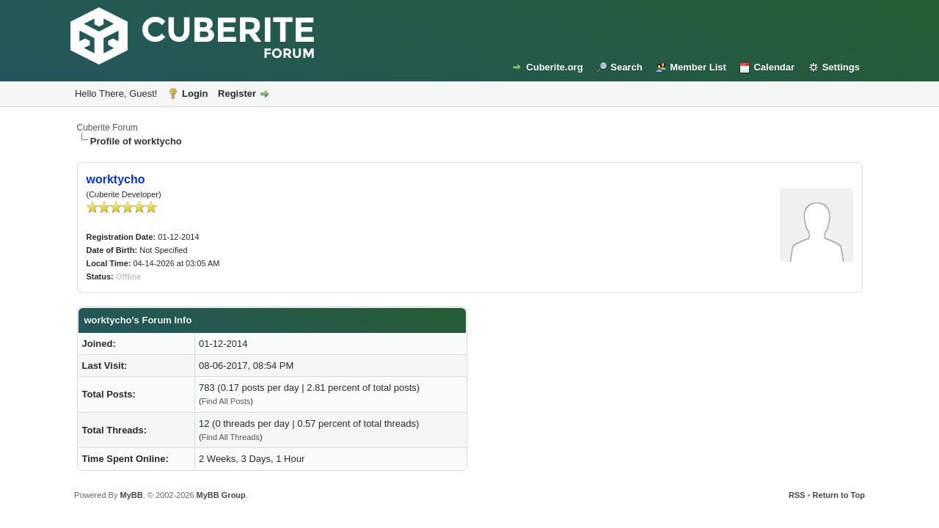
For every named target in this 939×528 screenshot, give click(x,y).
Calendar (773, 67)
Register (237, 93)
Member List (698, 67)
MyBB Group (221, 495)
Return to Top (839, 495)
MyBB (131, 495)
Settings (841, 67)
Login (195, 93)
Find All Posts (226, 401)
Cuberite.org (554, 67)
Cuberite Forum (107, 127)
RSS (797, 495)
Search (626, 67)
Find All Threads (231, 437)
